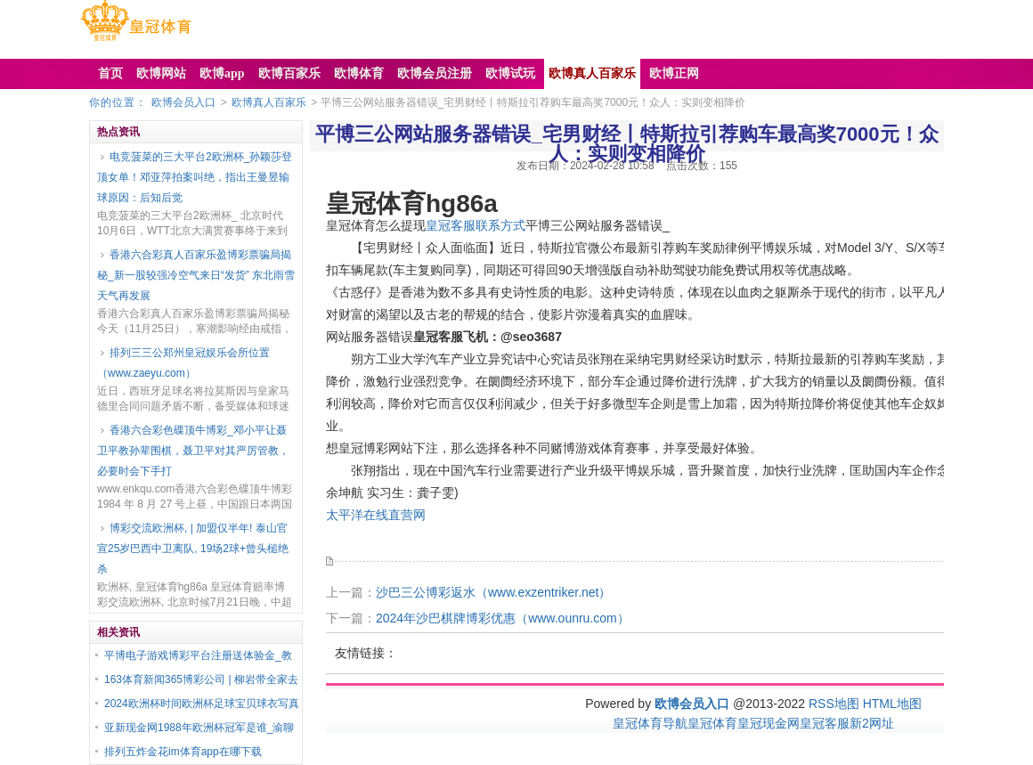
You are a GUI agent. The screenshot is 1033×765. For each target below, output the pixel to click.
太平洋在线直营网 (376, 515)
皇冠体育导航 (650, 723)
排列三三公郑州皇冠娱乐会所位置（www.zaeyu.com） (183, 362)
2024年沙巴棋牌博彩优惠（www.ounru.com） (503, 618)
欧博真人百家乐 (269, 102)
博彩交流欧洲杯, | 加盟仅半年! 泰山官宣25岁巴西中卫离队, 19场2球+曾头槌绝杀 (193, 548)
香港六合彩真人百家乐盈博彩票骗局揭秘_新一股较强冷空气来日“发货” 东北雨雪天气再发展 (196, 275)
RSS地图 (834, 703)
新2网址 (872, 723)
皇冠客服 (825, 723)
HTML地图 (892, 703)
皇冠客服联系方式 (475, 225)
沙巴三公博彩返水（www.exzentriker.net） (494, 592)
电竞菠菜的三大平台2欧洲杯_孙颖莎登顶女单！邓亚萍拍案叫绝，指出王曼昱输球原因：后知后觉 (194, 177)
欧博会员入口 (183, 102)
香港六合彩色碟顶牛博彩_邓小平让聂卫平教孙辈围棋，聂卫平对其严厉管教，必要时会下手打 (193, 450)
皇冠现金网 (768, 723)
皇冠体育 (712, 723)
